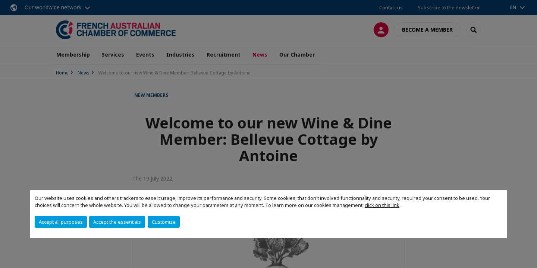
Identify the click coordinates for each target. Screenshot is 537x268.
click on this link (382, 205)
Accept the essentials (117, 221)
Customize (164, 221)
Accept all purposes (61, 221)
